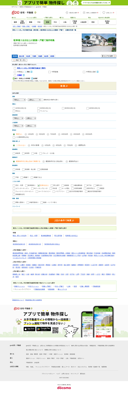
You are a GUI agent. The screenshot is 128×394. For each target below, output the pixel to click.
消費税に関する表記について (52, 350)
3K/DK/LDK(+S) (70, 108)
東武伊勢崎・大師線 (63, 253)
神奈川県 (21, 56)
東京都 (15, 56)
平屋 (17, 177)
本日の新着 (35, 145)
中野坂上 (20, 72)
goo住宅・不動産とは (32, 345)
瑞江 (23, 274)
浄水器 (54, 188)
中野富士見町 (91, 72)
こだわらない (21, 145)
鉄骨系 (27, 153)
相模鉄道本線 (42, 253)
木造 (35, 153)
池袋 (88, 274)
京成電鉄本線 (106, 253)
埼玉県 (28, 56)
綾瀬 (32, 274)
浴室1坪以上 (91, 188)
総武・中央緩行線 (31, 253)
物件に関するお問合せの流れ (79, 345)
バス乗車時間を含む (22, 137)
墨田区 (48, 265)
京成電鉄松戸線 (46, 255)
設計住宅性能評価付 (76, 191)
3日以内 (58, 145)
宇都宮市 (38, 267)
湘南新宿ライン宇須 (74, 255)
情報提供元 (93, 345)
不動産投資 (96, 286)
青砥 (57, 274)
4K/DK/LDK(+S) (94, 108)
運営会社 (82, 373)
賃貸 (75, 286)
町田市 (87, 265)
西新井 (108, 274)
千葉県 (34, 56)
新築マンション (19, 286)
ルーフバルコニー (44, 191)
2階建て (26, 177)
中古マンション (33, 286)
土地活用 (36, 362)
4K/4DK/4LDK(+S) (35, 244)
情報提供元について (18, 300)
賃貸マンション (58, 354)
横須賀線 (52, 253)
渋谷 (62, 274)
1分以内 (31, 134)
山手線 (84, 255)
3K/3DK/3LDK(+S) (19, 244)
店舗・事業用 (84, 286)
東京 (103, 274)
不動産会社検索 (39, 289)
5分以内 (42, 134)
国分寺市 (41, 265)
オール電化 (65, 188)
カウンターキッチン (22, 188)
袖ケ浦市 (67, 265)
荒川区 (18, 267)
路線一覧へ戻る (19, 60)
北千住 (72, 274)
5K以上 (18, 111)
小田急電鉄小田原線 (34, 258)
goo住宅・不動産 (15, 345)
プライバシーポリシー (48, 373)
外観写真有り (33, 202)
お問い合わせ (65, 373)
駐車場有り (31, 185)
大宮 (66, 274)
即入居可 (56, 185)
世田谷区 (25, 267)
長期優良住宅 (20, 194)
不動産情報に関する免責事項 (33, 300)
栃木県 (46, 56)
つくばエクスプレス (19, 258)
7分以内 (53, 134)
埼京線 (90, 255)
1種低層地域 (78, 185)
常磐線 (24, 255)
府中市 (60, 265)
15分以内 (76, 134)
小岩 (27, 274)
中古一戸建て (59, 286)
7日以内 (70, 145)
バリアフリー (59, 191)
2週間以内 (81, 145)
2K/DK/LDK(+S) (45, 108)
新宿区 (28, 265)
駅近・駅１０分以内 (19, 235)
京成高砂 (52, 274)
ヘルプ (58, 373)
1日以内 (47, 145)
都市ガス (99, 185)
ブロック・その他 (48, 153)
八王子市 (94, 265)
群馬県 (52, 56)
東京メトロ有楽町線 (78, 253)
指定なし (19, 134)
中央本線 (97, 253)
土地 (68, 286)
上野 (77, 274)
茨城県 (40, 56)
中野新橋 (55, 72)
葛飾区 (34, 265)
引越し (32, 367)
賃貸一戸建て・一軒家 (45, 354)
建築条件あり (74, 161)
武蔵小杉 (44, 274)
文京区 (31, 267)
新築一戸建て (46, 286)
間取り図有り (20, 202)
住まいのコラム (82, 367)
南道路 (66, 185)
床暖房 (102, 188)
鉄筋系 (18, 153)
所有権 (18, 169)
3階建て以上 (38, 177)
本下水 (89, 185)
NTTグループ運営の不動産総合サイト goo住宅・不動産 (29, 7)
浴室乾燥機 (78, 188)
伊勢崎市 (81, 265)
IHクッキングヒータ (41, 188)
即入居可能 (58, 235)
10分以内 (64, 134)
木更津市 (16, 265)
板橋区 (73, 265)
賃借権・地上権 (30, 169)
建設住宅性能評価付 (94, 191)
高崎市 (101, 265)
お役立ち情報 (14, 366)
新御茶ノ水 (16, 274)
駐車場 (66, 354)
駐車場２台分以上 (72, 235)
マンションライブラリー (42, 367)
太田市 (107, 265)
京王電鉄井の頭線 (59, 255)
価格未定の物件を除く (51, 100)
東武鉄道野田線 (18, 253)
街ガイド (73, 367)
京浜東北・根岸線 (34, 255)
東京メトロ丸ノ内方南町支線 (104, 255)
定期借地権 (44, 169)
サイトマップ (75, 373)
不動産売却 (29, 362)
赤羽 (92, 274)
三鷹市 (22, 265)
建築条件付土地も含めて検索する (28, 161)
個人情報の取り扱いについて (34, 350)
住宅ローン (81, 358)
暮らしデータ (62, 289)
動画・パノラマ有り (50, 202)
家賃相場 (51, 289)
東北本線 (90, 253)
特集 (27, 367)
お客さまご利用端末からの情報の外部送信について (55, 345)
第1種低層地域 (46, 235)
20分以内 (88, 134)
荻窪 (17, 277)
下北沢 (83, 274)
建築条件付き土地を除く (55, 161)
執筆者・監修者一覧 (94, 367)
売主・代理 (19, 185)
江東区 (54, 265)
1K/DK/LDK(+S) (21, 108)
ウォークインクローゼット (25, 191)
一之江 (98, 274)
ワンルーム (44, 111)
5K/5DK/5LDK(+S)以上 (52, 244)
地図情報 (104, 367)
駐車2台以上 (44, 185)
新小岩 (37, 274)
